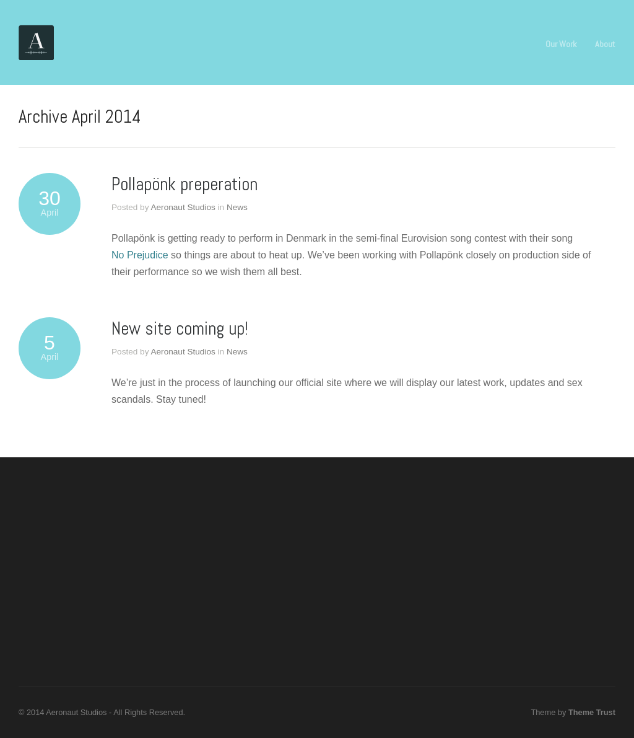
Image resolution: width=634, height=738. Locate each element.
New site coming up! (179, 328)
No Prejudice (139, 255)
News (237, 207)
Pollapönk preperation (184, 184)
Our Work (560, 44)
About (605, 44)
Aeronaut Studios (182, 207)
